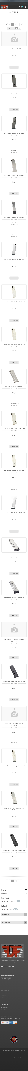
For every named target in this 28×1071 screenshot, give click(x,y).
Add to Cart (14, 67)
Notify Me (14, 152)
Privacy (15, 1064)
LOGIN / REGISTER (22, 3)
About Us (4, 993)
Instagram (4, 1009)
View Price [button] (14, 224)
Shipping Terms (23, 1064)
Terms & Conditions (7, 1064)
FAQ (2, 997)
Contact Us (4, 1000)
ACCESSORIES (13, 15)
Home (7, 15)
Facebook (4, 1007)
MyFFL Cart (15, 1057)
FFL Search (4, 995)
